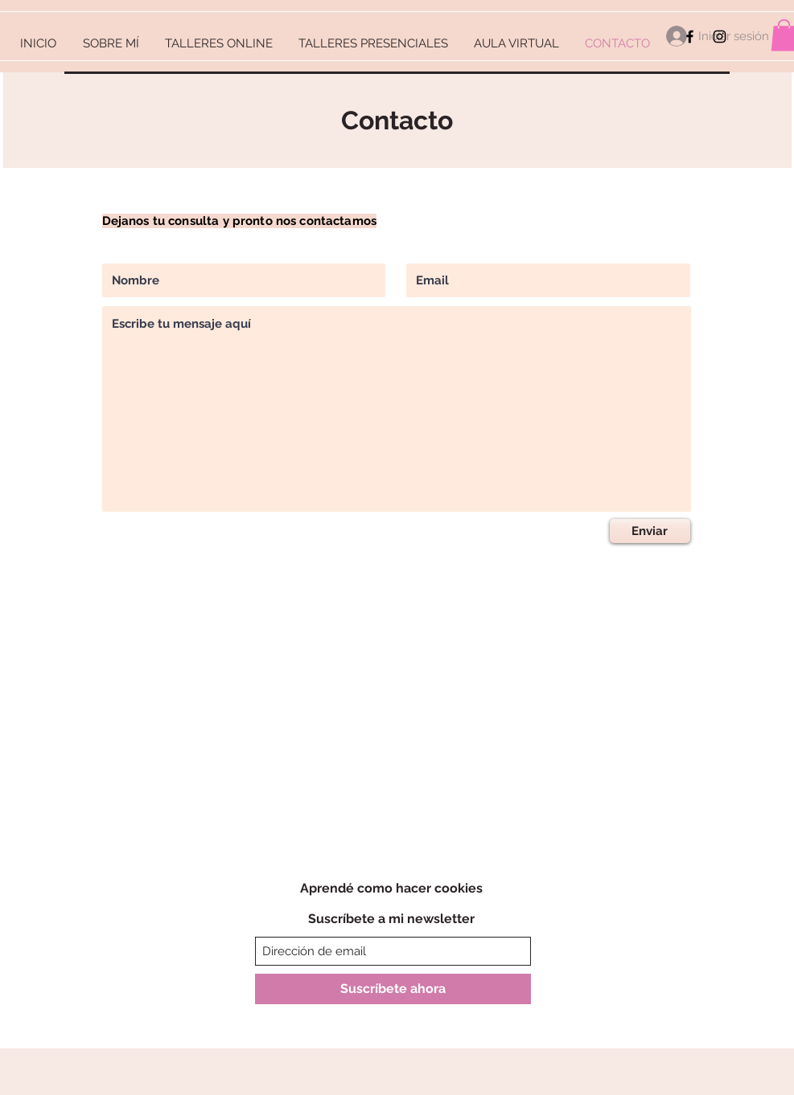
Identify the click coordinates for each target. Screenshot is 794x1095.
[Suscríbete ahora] (393, 989)
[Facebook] (689, 36)
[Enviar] (650, 531)
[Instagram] (719, 36)
